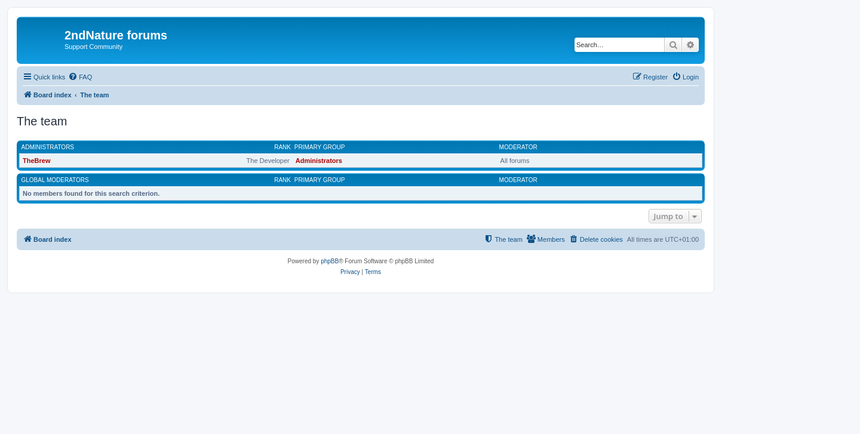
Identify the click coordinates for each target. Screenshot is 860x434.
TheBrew (36, 160)
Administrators (48, 147)
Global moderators (55, 180)
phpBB (330, 261)
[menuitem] (80, 77)
